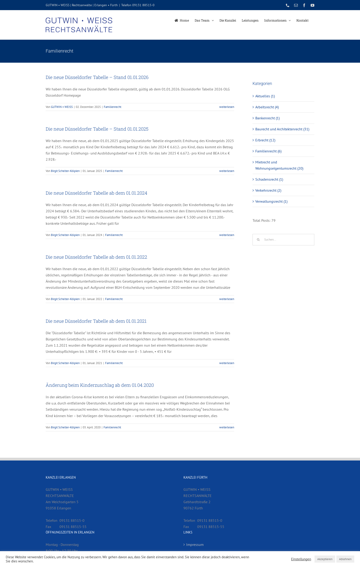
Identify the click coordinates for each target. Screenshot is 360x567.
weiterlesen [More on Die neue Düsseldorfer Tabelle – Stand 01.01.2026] (226, 107)
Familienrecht (112, 107)
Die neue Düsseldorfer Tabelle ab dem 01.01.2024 (96, 193)
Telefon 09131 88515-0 (138, 5)
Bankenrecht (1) (267, 118)
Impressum (195, 544)
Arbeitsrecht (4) (267, 107)
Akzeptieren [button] (324, 559)
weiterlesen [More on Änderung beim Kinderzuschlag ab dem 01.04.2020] (226, 427)
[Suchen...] (283, 239)
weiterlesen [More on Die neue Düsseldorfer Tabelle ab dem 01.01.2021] (226, 363)
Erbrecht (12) (265, 140)
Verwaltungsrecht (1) (271, 201)
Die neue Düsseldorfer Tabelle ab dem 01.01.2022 (96, 257)
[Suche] (258, 239)
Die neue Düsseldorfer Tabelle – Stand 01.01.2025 (97, 129)
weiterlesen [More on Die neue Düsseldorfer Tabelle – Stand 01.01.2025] (226, 171)
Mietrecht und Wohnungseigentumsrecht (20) (279, 165)
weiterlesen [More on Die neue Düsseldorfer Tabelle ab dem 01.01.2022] (226, 299)
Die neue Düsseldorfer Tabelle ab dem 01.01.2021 (96, 321)
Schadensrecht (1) (269, 179)
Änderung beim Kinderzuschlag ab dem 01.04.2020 (100, 385)
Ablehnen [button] (345, 559)
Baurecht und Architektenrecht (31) (282, 129)
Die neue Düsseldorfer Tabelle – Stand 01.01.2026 (97, 77)
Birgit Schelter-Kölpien (65, 171)
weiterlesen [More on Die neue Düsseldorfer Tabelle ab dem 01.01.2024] (226, 235)
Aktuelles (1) (265, 96)
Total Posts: (262, 220)
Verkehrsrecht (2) (268, 190)
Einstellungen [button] (301, 559)
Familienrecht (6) (268, 151)
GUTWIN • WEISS (62, 107)
